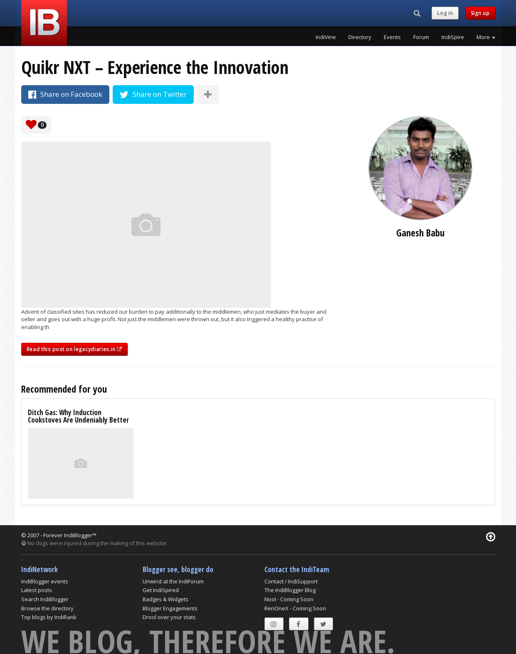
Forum (421, 37)
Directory (359, 37)
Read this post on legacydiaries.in (74, 349)
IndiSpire (453, 37)
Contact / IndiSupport (291, 581)
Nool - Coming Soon (289, 599)
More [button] (485, 37)
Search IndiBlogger (45, 599)
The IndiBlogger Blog (290, 590)
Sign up (480, 13)
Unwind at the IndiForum (173, 581)
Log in (445, 13)
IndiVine (326, 37)
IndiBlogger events (44, 581)
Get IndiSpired (161, 590)
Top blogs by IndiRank (49, 617)
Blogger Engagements (170, 608)
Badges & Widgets (165, 599)
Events (392, 37)
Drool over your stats (169, 617)
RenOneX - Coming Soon (295, 608)
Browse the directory (47, 608)
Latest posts (36, 590)
